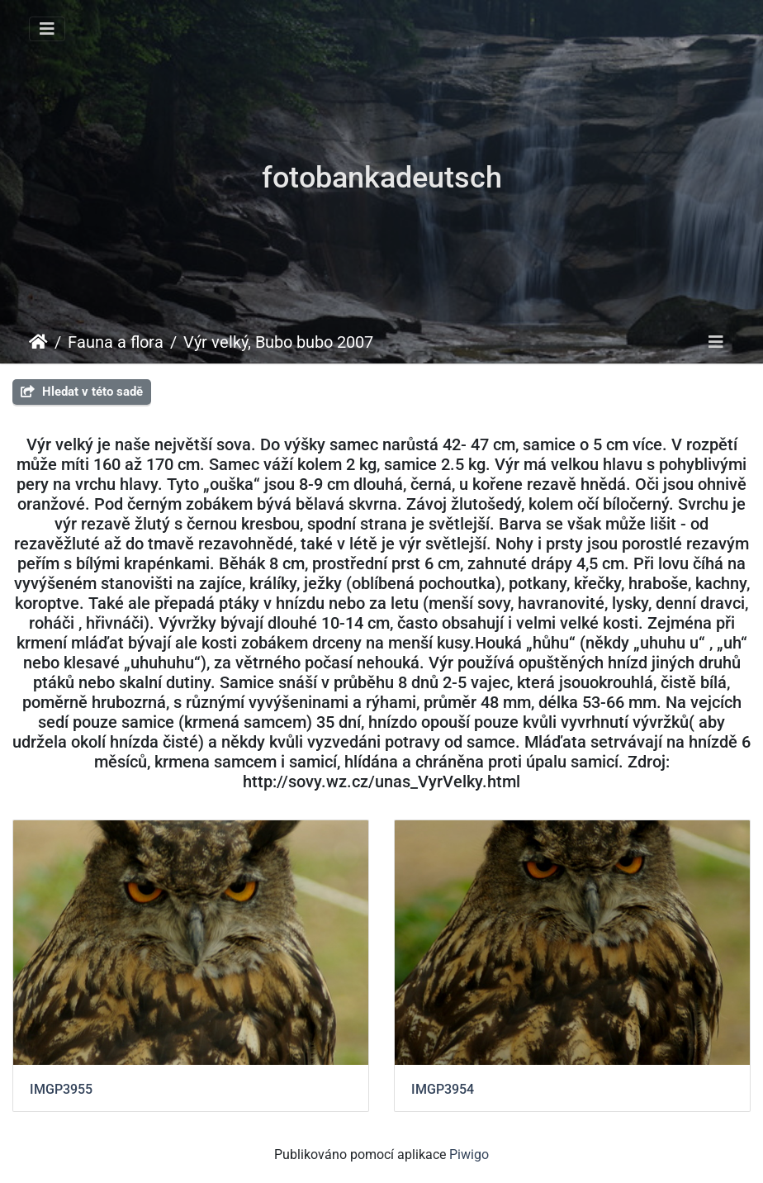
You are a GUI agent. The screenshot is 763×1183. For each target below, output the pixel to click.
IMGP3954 (442, 1089)
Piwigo (469, 1154)
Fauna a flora (116, 342)
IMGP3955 (61, 1089)
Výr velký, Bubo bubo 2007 (278, 342)
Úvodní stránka (38, 342)
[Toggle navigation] (47, 29)
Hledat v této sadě (82, 391)
